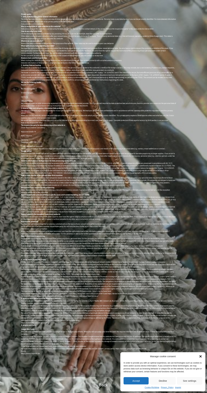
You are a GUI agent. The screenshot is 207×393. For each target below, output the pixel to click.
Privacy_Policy (167, 387)
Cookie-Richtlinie (152, 387)
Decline (163, 380)
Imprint (178, 387)
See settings (189, 380)
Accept (136, 380)
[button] (200, 356)
